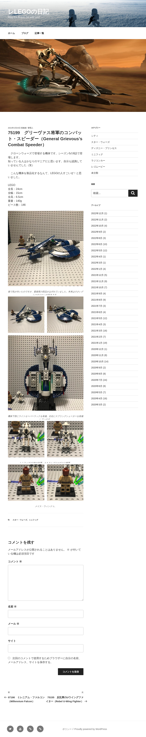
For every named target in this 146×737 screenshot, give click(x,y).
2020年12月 (97, 349)
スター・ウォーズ (20, 520)
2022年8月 (96, 238)
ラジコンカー (98, 160)
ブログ (24, 33)
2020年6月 (96, 386)
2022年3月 (96, 262)
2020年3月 (96, 404)
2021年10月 (97, 287)
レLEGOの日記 (28, 11)
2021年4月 (96, 324)
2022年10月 (97, 225)
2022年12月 (97, 213)
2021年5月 (96, 318)
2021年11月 (97, 281)
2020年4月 (96, 398)
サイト (12, 640)
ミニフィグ (33, 520)
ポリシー (67, 729)
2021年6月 (96, 312)
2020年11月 (97, 355)
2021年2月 (96, 336)
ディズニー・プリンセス (104, 148)
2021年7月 (96, 306)
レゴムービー (98, 166)
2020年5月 (96, 392)
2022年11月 (97, 219)
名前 (12, 606)
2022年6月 (96, 244)
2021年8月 (96, 299)
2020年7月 (96, 380)
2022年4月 (96, 256)
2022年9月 (96, 231)
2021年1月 (96, 343)
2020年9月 (96, 367)
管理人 (30, 128)
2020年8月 (96, 373)
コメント (15, 561)
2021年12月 (97, 275)
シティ (94, 135)
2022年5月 (96, 250)
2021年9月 (96, 293)
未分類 (94, 173)
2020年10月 (97, 361)
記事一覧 (39, 33)
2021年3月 (96, 330)
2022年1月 (96, 269)
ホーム (11, 33)
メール (13, 623)
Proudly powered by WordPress (90, 729)
